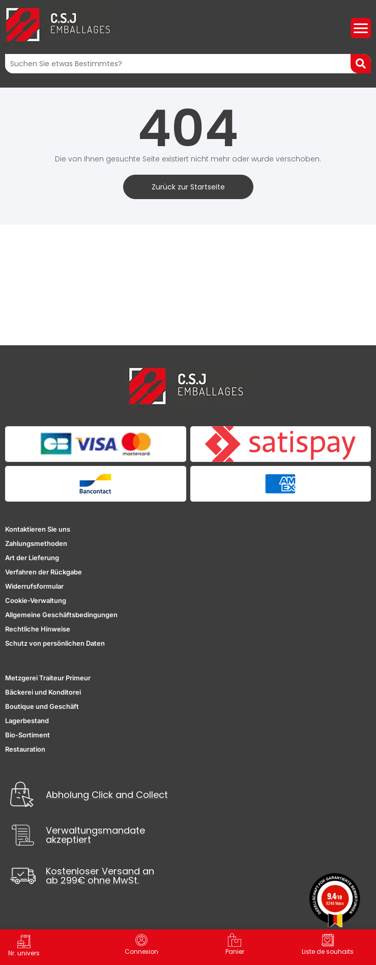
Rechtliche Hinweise (37, 629)
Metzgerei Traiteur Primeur (48, 678)
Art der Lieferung (32, 558)
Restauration (25, 749)
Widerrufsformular (34, 586)
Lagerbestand (27, 720)
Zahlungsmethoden (36, 543)
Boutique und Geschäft (42, 706)
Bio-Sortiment (27, 735)
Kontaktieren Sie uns (37, 529)
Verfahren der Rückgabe (43, 572)
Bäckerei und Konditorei (43, 692)
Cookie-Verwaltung (35, 600)
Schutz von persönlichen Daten (55, 643)
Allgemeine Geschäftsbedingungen (61, 615)
